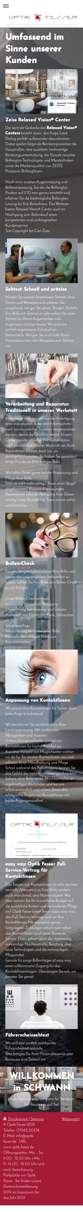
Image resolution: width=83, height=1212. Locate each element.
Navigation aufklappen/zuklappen (41, 6)
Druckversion (16, 1119)
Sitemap (37, 1119)
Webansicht (71, 1119)
